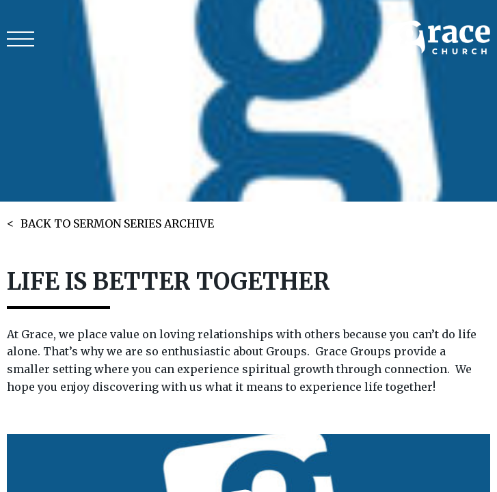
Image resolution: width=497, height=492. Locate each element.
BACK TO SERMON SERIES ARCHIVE (117, 223)
